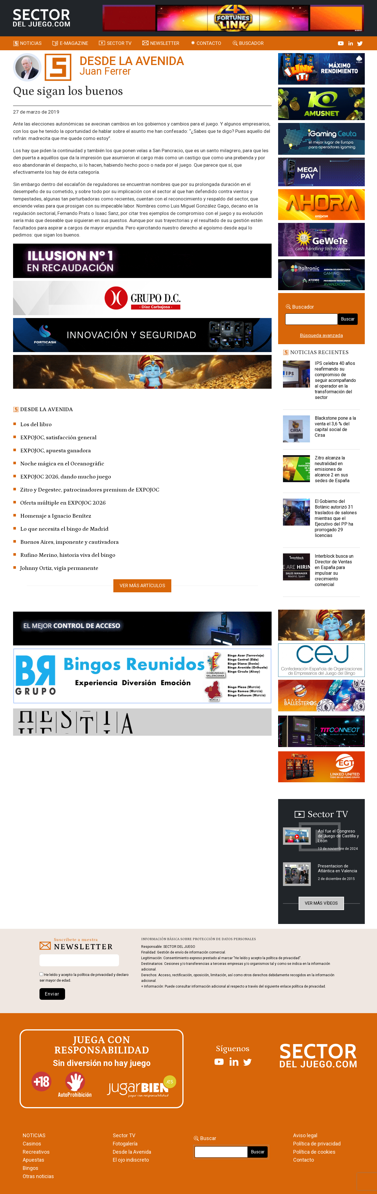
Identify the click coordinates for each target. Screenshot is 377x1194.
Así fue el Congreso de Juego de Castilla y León (338, 836)
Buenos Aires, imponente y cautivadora (69, 542)
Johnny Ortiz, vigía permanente (59, 568)
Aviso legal (305, 1135)
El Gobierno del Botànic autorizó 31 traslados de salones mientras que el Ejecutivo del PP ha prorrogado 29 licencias (336, 518)
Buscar (348, 319)
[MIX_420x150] (321, 768)
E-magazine (74, 43)
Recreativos (36, 1152)
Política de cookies (314, 1152)
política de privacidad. (309, 986)
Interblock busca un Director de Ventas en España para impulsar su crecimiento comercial (334, 570)
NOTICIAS (34, 1135)
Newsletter (164, 43)
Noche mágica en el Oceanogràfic (62, 464)
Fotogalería (125, 1144)
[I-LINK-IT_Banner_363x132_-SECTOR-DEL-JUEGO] (321, 70)
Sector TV (124, 1135)
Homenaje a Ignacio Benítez (55, 516)
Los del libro (36, 424)
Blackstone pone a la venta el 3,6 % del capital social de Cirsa (335, 426)
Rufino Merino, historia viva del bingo (67, 555)
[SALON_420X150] (321, 205)
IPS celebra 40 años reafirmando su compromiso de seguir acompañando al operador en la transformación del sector (335, 380)
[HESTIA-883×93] (142, 723)
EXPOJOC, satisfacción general (58, 437)
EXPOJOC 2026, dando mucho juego (65, 477)
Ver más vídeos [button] (321, 903)
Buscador (251, 43)
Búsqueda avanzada (321, 335)
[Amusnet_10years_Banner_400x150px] (321, 105)
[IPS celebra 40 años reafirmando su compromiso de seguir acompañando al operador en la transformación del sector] (296, 375)
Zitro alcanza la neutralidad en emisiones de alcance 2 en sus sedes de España (332, 469)
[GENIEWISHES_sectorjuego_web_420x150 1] (321, 626)
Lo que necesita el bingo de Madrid (64, 529)
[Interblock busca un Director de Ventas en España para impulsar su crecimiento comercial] (296, 567)
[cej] (321, 661)
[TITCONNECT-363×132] (321, 732)
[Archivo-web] (321, 276)
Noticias (30, 43)
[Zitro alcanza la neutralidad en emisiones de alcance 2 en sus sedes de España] (296, 469)
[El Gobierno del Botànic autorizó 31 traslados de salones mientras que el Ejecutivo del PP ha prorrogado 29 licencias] (296, 513)
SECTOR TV (119, 43)
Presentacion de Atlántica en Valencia (337, 868)
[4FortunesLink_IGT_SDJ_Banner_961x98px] (233, 17)
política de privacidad (95, 975)
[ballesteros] (321, 697)
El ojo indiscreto (131, 1160)
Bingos (30, 1168)
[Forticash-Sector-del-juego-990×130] (142, 336)
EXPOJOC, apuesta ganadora (55, 451)
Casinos (32, 1144)
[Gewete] (321, 241)
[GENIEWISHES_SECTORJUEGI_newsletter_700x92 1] (142, 373)
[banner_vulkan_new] (142, 629)
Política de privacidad (317, 1144)
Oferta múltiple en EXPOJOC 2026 (63, 503)
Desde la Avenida (132, 1152)
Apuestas (33, 1160)
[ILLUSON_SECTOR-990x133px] (142, 262)
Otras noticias (38, 1176)
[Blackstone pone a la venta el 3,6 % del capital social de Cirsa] (296, 429)
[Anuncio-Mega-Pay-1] (321, 173)
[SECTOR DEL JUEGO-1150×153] (142, 299)
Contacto (209, 43)
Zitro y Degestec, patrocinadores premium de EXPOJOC (89, 490)
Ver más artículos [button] (142, 585)
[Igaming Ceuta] (321, 140)
